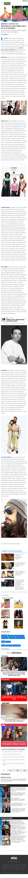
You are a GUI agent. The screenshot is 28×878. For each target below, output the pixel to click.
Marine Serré (12, 638)
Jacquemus (11, 635)
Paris (3, 641)
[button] (25, 44)
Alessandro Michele (19, 635)
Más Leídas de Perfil (6, 818)
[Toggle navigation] (2, 3)
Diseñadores (9, 645)
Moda (3, 645)
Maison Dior (11, 59)
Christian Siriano (20, 638)
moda (24, 53)
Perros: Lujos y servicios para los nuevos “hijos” (15, 320)
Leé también (10, 317)
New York (8, 641)
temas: (2, 644)
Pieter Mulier (5, 638)
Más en (14, 653)
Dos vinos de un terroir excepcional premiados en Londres (19, 556)
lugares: (3, 640)
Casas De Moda (16, 645)
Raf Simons (4, 635)
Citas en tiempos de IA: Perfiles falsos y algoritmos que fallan (20, 564)
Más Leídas (4, 785)
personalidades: (5, 634)
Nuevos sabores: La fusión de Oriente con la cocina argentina (20, 573)
